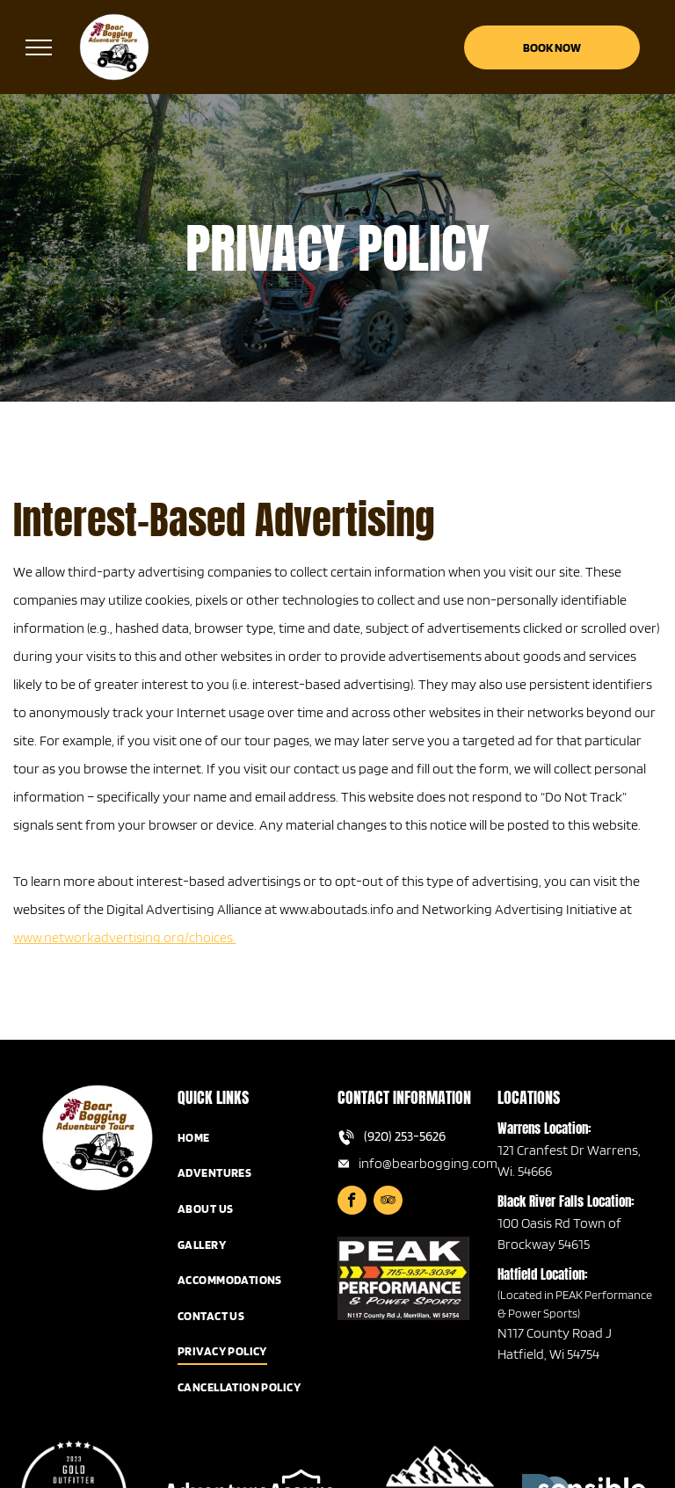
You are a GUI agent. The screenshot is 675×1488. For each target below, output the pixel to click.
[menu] (39, 47)
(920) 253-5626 (405, 1136)
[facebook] (352, 1202)
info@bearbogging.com (428, 1163)
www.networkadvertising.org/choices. (124, 937)
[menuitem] (258, 1138)
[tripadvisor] (388, 1202)
